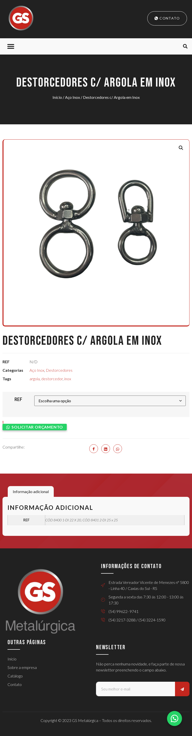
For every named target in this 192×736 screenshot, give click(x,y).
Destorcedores (59, 370)
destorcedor (52, 378)
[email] (135, 689)
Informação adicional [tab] (31, 491)
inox (67, 378)
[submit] (182, 689)
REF (18, 399)
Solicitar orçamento (37, 427)
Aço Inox (72, 97)
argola (35, 378)
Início (57, 97)
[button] (10, 46)
